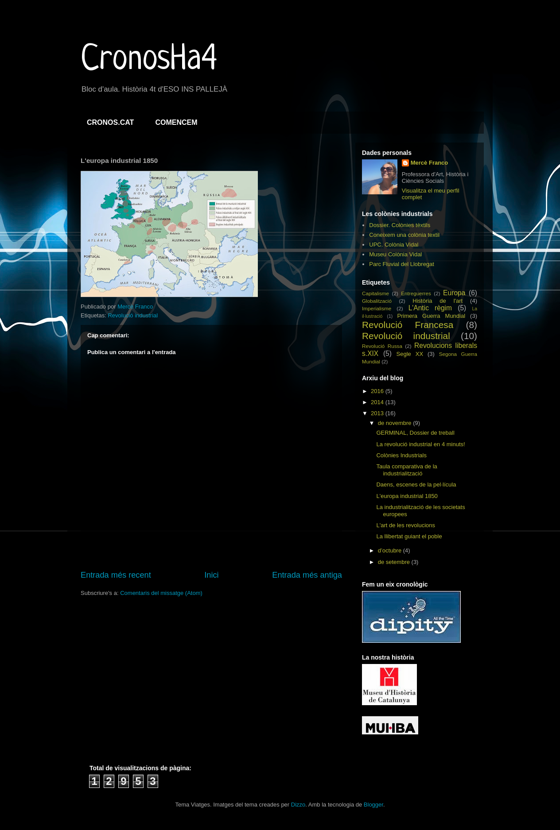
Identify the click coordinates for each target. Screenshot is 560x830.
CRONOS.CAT (110, 122)
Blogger (373, 804)
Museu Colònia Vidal (395, 254)
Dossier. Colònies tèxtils (399, 225)
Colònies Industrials (401, 455)
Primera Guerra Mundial (431, 316)
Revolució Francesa (407, 325)
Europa (454, 293)
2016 (378, 391)
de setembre (395, 562)
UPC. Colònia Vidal (393, 244)
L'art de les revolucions (405, 525)
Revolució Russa (382, 346)
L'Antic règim (430, 308)
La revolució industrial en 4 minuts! (420, 444)
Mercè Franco (429, 162)
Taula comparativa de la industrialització (406, 470)
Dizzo (298, 804)
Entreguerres (416, 293)
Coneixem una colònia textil (404, 235)
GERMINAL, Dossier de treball (415, 432)
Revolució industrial (133, 315)
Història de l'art (437, 300)
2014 (378, 402)
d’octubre (390, 550)
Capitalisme (375, 293)
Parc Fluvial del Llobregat (401, 264)
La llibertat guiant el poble (409, 536)
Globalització (377, 301)
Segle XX (410, 354)
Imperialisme (376, 308)
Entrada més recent (116, 575)
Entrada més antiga (307, 575)
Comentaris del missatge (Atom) (161, 593)
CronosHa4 (149, 60)
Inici (211, 575)
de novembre (395, 423)
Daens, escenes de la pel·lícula (416, 484)
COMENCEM (176, 122)
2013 (378, 413)
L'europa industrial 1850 (406, 496)
